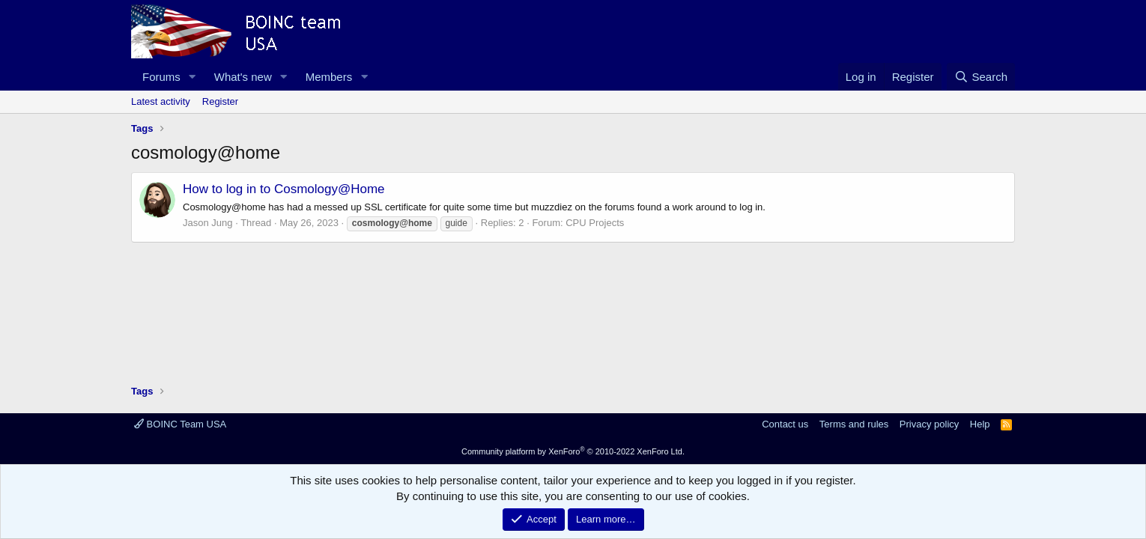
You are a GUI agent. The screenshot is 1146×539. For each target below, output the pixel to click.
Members (329, 76)
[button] (192, 77)
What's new (243, 76)
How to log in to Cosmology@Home (284, 189)
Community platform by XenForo (573, 451)
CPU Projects (595, 222)
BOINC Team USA (180, 424)
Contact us (785, 424)
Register (220, 101)
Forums (161, 76)
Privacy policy (929, 424)
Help (980, 424)
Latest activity (160, 101)
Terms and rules (853, 424)
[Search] (981, 77)
